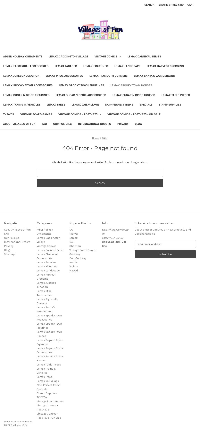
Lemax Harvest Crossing (165, 66)
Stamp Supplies (170, 104)
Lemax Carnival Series (144, 56)
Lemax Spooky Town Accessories (28, 85)
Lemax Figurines (95, 66)
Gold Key (74, 254)
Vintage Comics (108, 56)
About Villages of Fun (19, 124)
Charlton (75, 246)
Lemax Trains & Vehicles (21, 104)
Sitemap (9, 254)
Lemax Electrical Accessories (25, 66)
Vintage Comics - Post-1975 (79, 114)
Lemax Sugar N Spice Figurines (26, 95)
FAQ (44, 124)
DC (71, 229)
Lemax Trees (56, 104)
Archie (73, 262)
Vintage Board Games (36, 114)
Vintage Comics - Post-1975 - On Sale (134, 114)
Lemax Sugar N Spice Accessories (81, 95)
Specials (145, 104)
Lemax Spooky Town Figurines (81, 85)
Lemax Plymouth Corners (108, 75)
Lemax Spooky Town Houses (131, 85)
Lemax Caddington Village (68, 56)
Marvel (73, 233)
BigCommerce (24, 421)
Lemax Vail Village (85, 104)
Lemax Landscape (127, 66)
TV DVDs (8, 114)
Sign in (163, 4)
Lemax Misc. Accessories (64, 75)
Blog (138, 124)
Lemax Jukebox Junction (21, 75)
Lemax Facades (66, 66)
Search (149, 4)
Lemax (73, 238)
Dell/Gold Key (77, 258)
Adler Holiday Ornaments (22, 56)
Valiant (73, 266)
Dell (71, 242)
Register (178, 4)
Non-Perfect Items (119, 104)
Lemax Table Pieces (175, 95)
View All (74, 270)
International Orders (94, 124)
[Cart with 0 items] (190, 5)
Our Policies (62, 124)
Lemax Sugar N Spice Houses (133, 95)
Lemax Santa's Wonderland (154, 75)
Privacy (123, 124)
